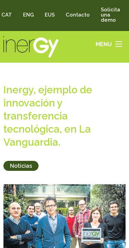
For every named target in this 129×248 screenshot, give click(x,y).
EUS (50, 15)
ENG (28, 15)
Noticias (21, 166)
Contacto (78, 15)
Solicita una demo (110, 15)
